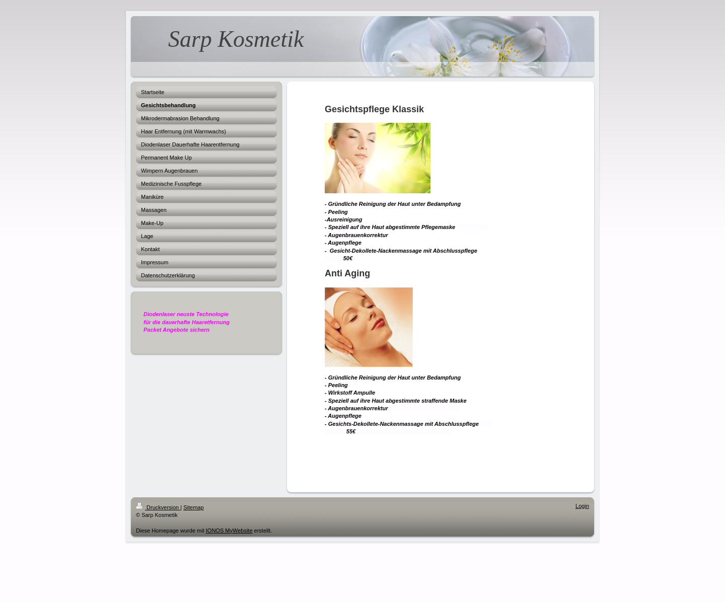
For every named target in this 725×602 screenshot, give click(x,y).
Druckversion (158, 507)
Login (582, 506)
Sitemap (193, 507)
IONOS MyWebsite (229, 531)
